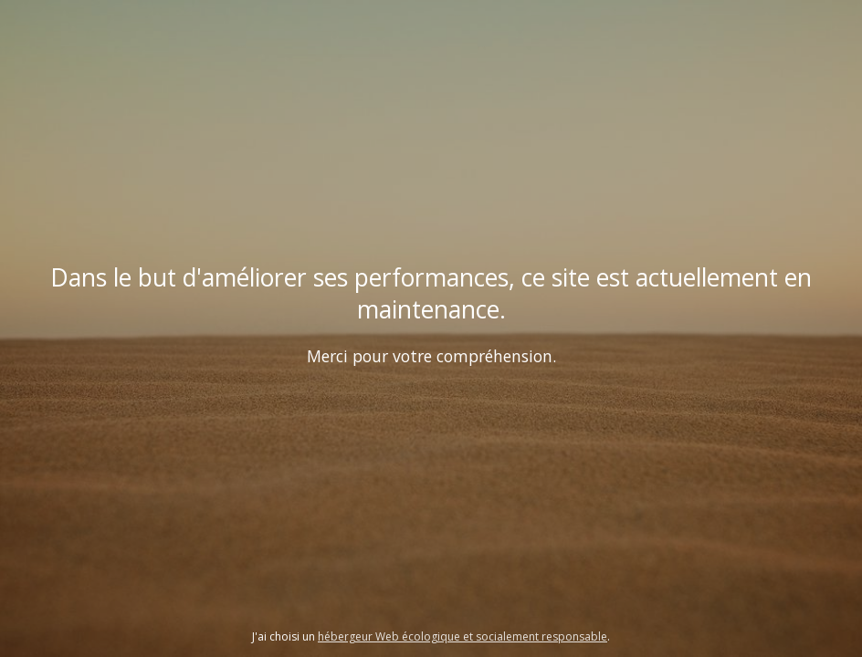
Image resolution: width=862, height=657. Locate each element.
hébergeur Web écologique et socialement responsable (462, 636)
